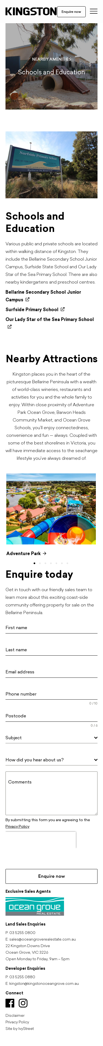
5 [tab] (58, 563)
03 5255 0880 (22, 977)
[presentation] (40, 840)
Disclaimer (14, 1016)
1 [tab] (36, 563)
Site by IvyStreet (19, 1029)
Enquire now (71, 12)
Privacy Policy (17, 826)
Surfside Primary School (35, 309)
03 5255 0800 (22, 933)
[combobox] (51, 738)
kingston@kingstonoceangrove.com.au (44, 984)
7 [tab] (69, 563)
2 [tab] (41, 563)
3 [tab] (47, 563)
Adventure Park (26, 553)
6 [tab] (63, 563)
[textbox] (49, 738)
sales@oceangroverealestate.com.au (42, 940)
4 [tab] (52, 563)
